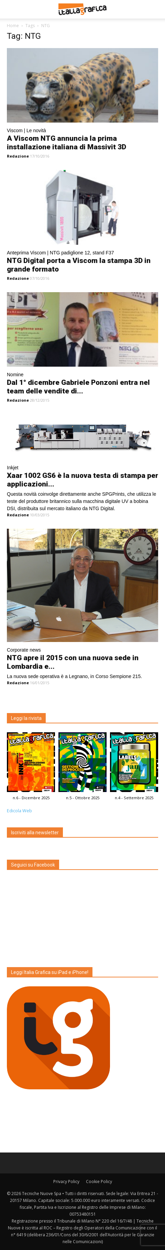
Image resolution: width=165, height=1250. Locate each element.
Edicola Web (19, 811)
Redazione (18, 156)
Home (13, 25)
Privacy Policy (66, 1181)
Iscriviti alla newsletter (35, 832)
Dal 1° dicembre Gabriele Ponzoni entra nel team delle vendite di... (78, 386)
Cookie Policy (99, 1181)
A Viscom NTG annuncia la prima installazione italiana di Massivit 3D (66, 142)
